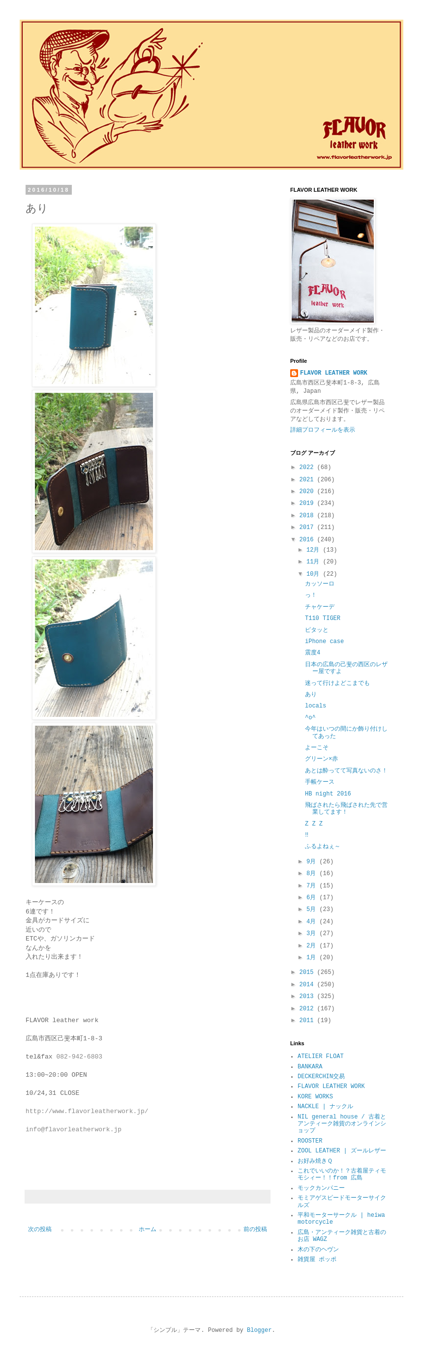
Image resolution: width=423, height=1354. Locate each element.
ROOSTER (310, 1141)
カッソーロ (319, 584)
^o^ (310, 717)
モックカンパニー (321, 1188)
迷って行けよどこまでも (337, 683)
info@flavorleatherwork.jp (73, 1129)
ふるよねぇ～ (322, 846)
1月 (312, 957)
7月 (312, 886)
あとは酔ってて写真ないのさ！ (346, 770)
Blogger (259, 1330)
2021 (308, 479)
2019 (308, 503)
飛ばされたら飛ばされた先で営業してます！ (346, 809)
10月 (314, 574)
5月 (312, 909)
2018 (308, 515)
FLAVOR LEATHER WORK (333, 373)
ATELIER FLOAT (321, 1056)
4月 (312, 921)
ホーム (147, 1229)
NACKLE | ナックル (325, 1106)
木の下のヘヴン (318, 1249)
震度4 (312, 652)
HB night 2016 (328, 794)
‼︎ (306, 835)
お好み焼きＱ (315, 1161)
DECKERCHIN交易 (321, 1076)
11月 (314, 562)
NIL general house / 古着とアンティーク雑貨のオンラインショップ (342, 1124)
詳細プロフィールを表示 (322, 430)
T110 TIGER (322, 618)
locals (315, 706)
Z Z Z (314, 824)
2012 (308, 1008)
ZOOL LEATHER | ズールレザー (342, 1151)
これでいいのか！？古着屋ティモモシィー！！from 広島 (342, 1174)
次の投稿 (40, 1229)
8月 (312, 873)
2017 (308, 527)
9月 (312, 861)
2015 (308, 972)
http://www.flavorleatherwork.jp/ (87, 1111)
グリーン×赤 (321, 759)
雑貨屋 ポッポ (317, 1259)
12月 (314, 550)
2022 (308, 467)
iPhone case (324, 641)
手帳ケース (319, 782)
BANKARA (310, 1066)
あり (311, 694)
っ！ (311, 595)
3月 (312, 933)
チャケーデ (319, 607)
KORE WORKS (315, 1096)
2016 (308, 539)
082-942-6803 (79, 1056)
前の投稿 (255, 1229)
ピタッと (317, 630)
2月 (312, 945)
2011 (308, 1020)
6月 (312, 897)
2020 (308, 491)
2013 (308, 996)
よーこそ (317, 747)
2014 (308, 984)
